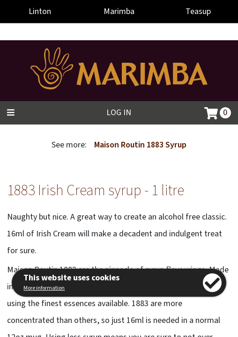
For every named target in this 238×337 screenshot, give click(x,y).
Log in (118, 112)
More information (44, 288)
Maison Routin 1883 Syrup (140, 145)
